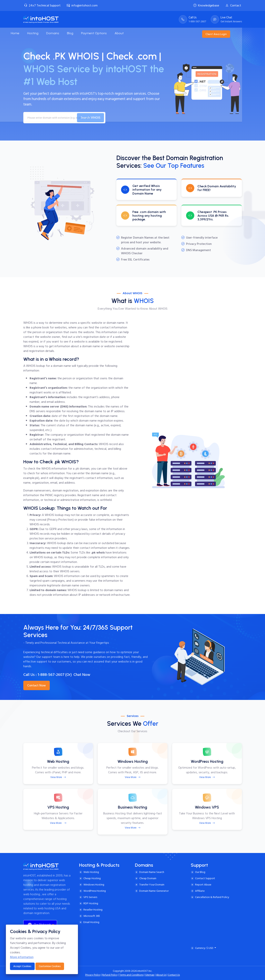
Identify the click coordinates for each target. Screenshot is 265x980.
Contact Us (174, 975)
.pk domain (82, 468)
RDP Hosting (90, 903)
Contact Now (36, 685)
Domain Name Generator (154, 891)
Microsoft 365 (91, 916)
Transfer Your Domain (151, 884)
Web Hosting (91, 872)
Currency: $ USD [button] (204, 948)
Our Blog (200, 872)
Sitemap (149, 975)
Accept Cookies (22, 966)
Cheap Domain (147, 878)
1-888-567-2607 (51, 675)
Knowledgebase (206, 5)
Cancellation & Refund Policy (212, 897)
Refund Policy (110, 975)
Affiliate (200, 891)
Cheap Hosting (92, 878)
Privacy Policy (92, 975)
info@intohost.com (82, 5)
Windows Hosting (93, 884)
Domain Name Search (151, 872)
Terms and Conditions (131, 975)
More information (21, 957)
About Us (161, 975)
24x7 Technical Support (42, 5)
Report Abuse (203, 884)
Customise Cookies (50, 966)
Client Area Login (230, 33)
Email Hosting (91, 922)
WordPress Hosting (94, 891)
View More (58, 777)
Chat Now (81, 675)
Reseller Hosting (92, 909)
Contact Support (205, 878)
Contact (233, 5)
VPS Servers (90, 897)
